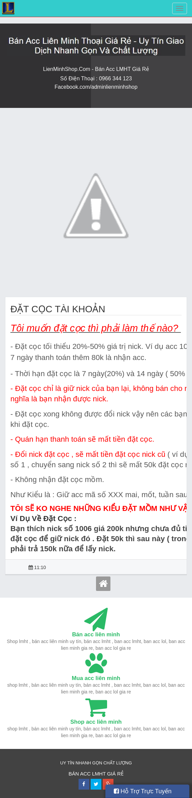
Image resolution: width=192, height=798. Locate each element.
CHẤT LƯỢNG (117, 762)
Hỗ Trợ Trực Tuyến (143, 791)
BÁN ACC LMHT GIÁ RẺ (96, 773)
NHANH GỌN (89, 762)
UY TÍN (67, 762)
